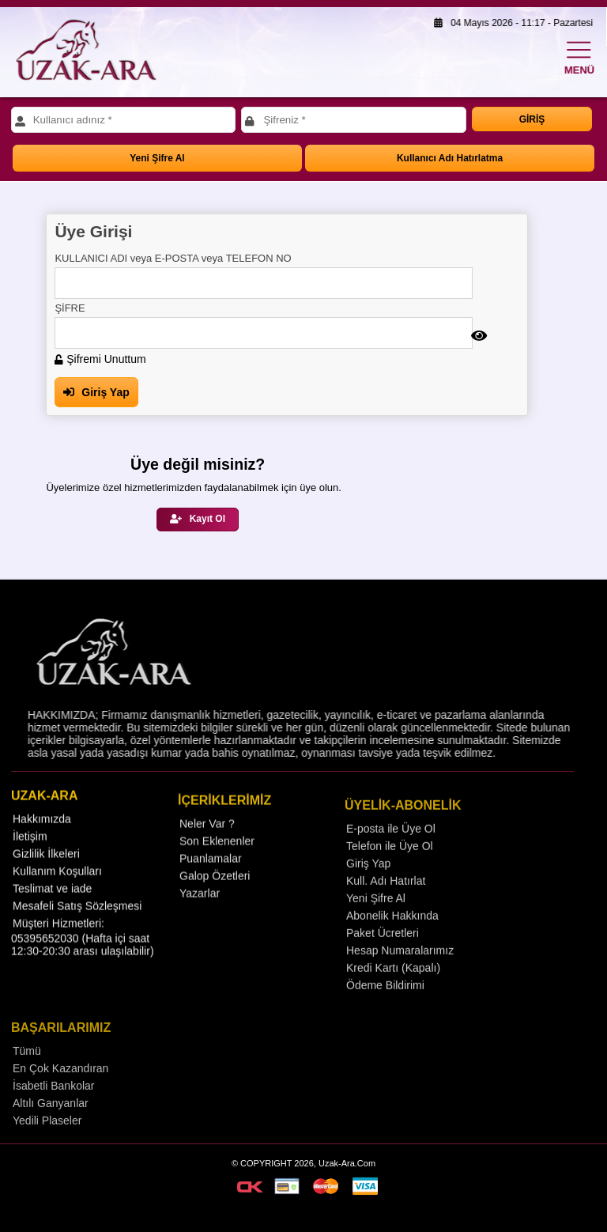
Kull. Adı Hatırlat (385, 907)
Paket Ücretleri (382, 960)
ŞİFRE (70, 308)
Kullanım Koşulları (57, 894)
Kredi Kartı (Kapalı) (393, 994)
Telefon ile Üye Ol (389, 873)
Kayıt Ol (197, 518)
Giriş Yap (96, 392)
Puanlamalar (210, 884)
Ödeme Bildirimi (385, 1012)
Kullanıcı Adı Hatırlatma (450, 158)
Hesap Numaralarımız (400, 977)
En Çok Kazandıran (60, 1096)
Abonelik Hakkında (392, 942)
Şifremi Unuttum (100, 359)
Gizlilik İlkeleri (46, 877)
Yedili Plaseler (47, 1148)
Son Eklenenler (216, 866)
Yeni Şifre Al (157, 158)
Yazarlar (199, 919)
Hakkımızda (42, 842)
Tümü (27, 1078)
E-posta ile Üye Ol (390, 855)
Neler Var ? (207, 849)
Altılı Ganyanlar (51, 1130)
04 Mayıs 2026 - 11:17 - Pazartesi (509, 22)
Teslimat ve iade (52, 911)
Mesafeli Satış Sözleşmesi (77, 929)
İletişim (30, 859)
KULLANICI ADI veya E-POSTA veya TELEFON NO (173, 258)
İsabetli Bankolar (54, 1113)
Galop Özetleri (214, 901)
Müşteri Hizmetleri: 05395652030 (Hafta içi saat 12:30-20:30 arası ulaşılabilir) (82, 960)
